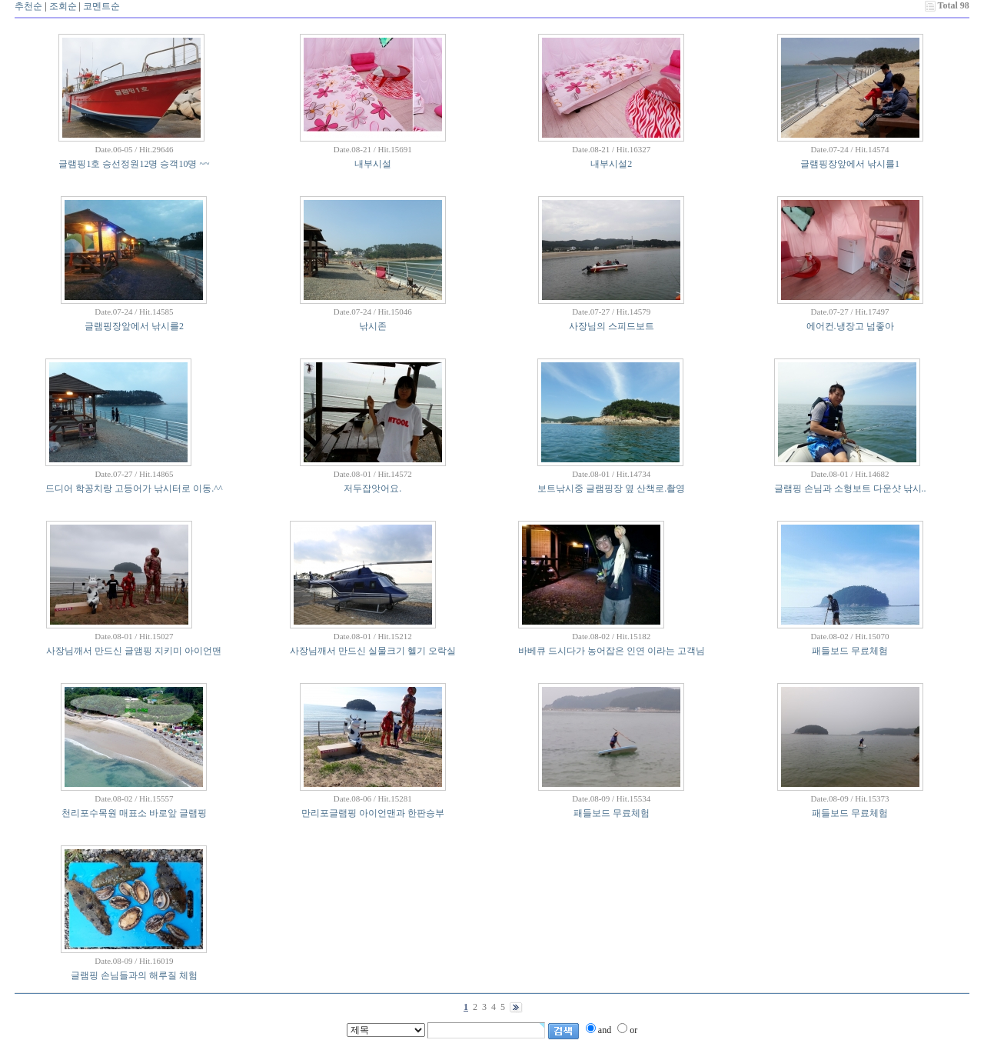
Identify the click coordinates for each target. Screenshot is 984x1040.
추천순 (28, 6)
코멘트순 (101, 6)
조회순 (63, 6)
